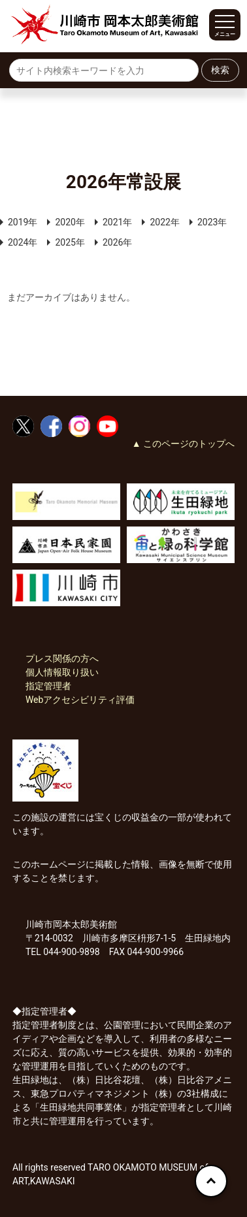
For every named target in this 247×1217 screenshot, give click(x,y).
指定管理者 (48, 686)
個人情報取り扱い (62, 672)
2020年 (69, 222)
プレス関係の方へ (62, 658)
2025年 (69, 242)
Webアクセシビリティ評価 (80, 699)
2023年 (212, 222)
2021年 (117, 222)
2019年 (22, 222)
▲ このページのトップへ (183, 443)
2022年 (164, 222)
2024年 (22, 242)
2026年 (117, 242)
